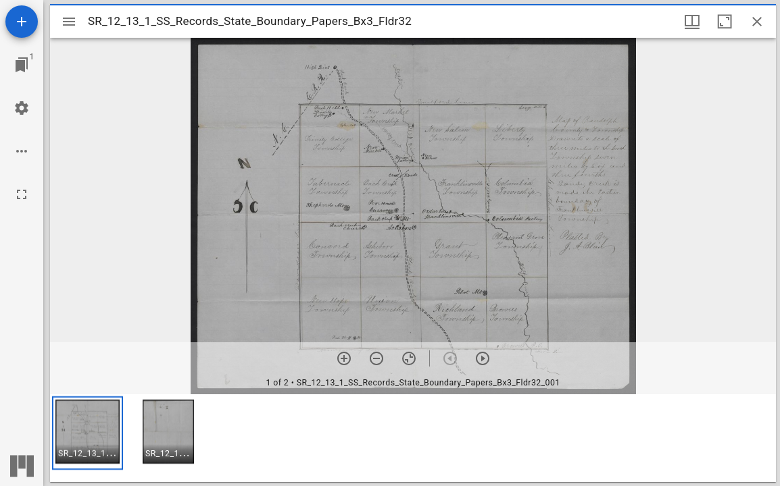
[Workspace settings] (21, 108)
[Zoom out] (376, 358)
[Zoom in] (344, 358)
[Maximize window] (724, 21)
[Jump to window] (21, 65)
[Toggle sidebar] (69, 21)
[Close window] (757, 21)
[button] (87, 433)
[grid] (413, 438)
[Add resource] (21, 21)
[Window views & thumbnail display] (692, 21)
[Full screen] (21, 194)
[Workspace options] (21, 151)
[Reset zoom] (409, 358)
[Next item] (482, 358)
